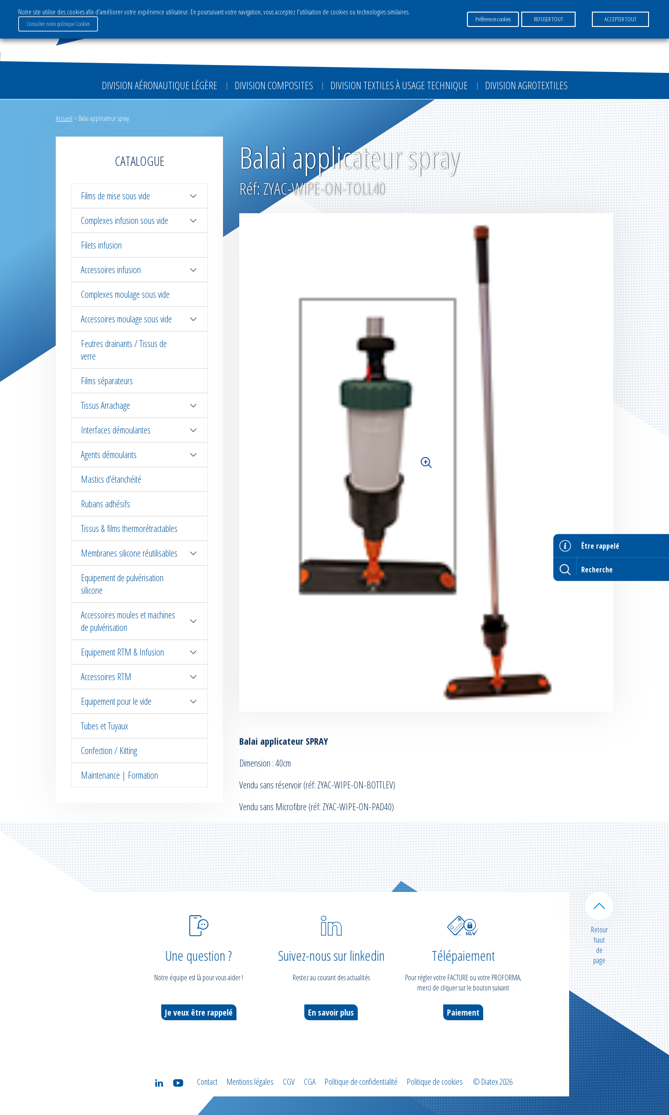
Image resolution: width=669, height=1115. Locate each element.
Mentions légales (250, 1081)
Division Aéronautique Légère (159, 85)
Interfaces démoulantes (139, 430)
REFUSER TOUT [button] (548, 19)
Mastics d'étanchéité (111, 479)
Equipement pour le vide (139, 701)
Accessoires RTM (139, 676)
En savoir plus (331, 1012)
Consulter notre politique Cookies (58, 24)
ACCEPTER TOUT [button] (620, 19)
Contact (207, 1081)
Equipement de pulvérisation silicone (122, 584)
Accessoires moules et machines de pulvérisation (139, 621)
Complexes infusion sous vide (139, 220)
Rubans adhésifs (105, 504)
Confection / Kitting (109, 750)
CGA (309, 1081)
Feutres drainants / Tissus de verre (124, 349)
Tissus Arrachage (139, 405)
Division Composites (274, 85)
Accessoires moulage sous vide (139, 319)
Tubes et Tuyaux (104, 726)
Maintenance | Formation (119, 775)
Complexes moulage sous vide (125, 294)
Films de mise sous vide (139, 196)
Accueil (64, 118)
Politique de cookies (435, 1081)
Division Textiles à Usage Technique (399, 85)
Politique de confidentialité (361, 1081)
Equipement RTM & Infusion (139, 652)
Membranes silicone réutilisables (139, 553)
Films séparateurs (107, 380)
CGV (289, 1081)
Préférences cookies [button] (493, 19)
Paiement (463, 1012)
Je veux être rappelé (199, 1012)
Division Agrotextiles (526, 85)
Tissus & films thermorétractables (129, 528)
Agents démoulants (139, 454)
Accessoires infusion (139, 269)
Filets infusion (101, 245)
